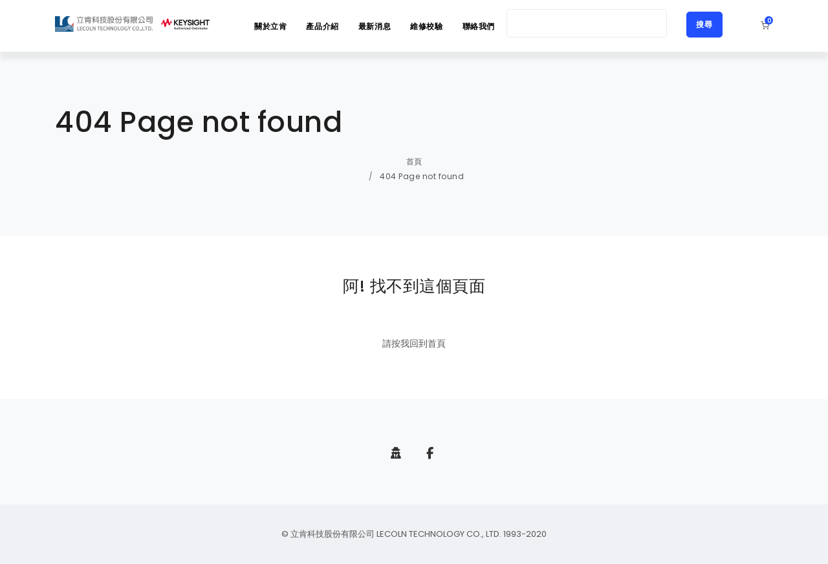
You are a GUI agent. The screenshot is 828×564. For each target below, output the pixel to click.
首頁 (414, 161)
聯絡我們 (479, 26)
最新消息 (374, 26)
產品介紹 (322, 26)
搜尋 (704, 24)
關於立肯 (270, 26)
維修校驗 (426, 26)
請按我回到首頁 (414, 343)
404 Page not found (422, 176)
